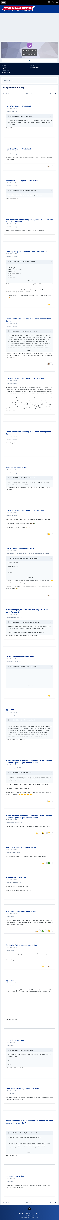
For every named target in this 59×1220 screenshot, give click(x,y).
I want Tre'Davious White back (18, 106)
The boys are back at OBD (16, 468)
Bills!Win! (28, 478)
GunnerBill (28, 261)
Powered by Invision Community (29, 1217)
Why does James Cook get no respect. (22, 911)
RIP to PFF (10, 710)
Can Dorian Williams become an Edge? (22, 945)
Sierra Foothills (30, 558)
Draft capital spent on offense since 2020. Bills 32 (26, 252)
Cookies (37, 1213)
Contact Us (29, 1213)
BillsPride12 (29, 190)
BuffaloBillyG (29, 331)
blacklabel (28, 720)
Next (51, 93)
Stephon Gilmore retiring (16, 877)
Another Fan (30, 1133)
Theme (22, 1213)
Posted (11, 111)
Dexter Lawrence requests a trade (20, 548)
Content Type (9, 80)
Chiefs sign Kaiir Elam (15, 1040)
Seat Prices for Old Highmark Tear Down (22, 1089)
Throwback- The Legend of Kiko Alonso (22, 181)
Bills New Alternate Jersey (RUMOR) (21, 848)
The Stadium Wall (12, 108)
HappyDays (29, 666)
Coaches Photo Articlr (15, 1176)
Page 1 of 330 (29, 93)
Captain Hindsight (31, 622)
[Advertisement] (29, 27)
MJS (27, 116)
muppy (27, 1050)
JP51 (26, 773)
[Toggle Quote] (8, 116)
